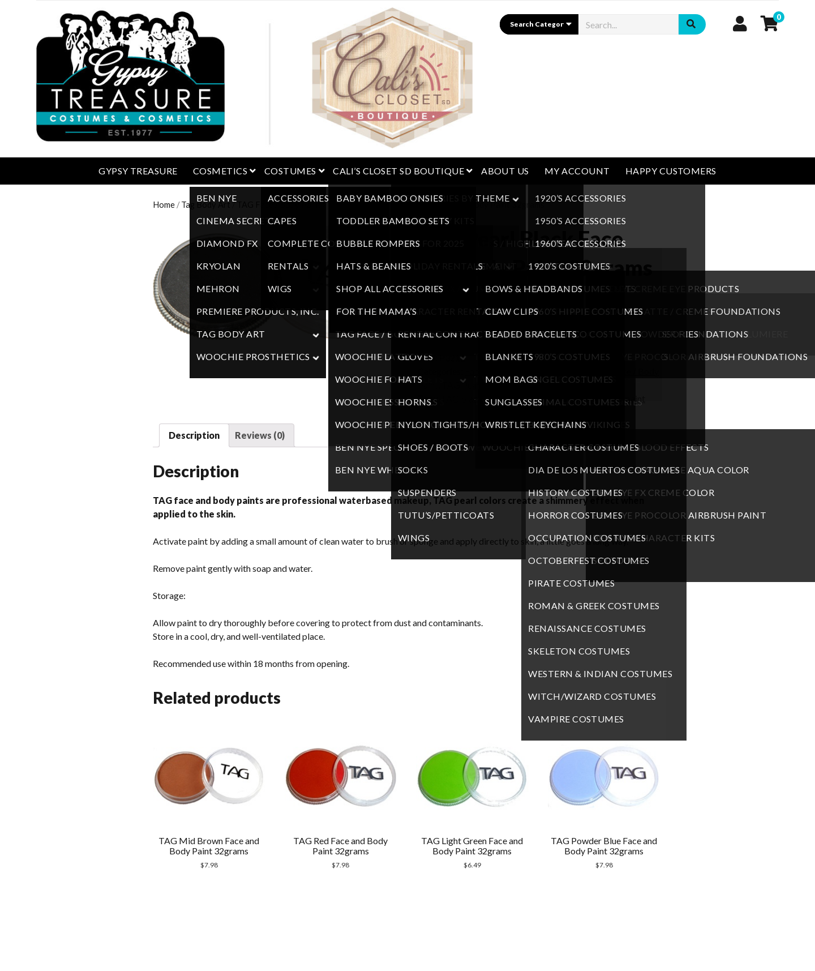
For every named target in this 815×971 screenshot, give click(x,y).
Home (164, 204)
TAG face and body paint (534, 398)
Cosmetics (220, 170)
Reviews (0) (260, 435)
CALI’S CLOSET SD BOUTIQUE (398, 170)
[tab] (194, 435)
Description (194, 435)
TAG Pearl (346, 204)
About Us (505, 170)
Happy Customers (671, 170)
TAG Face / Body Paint (279, 204)
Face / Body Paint (499, 371)
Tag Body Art (205, 204)
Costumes (290, 170)
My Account (577, 170)
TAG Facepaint (615, 398)
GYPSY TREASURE (138, 170)
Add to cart (490, 319)
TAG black (461, 398)
